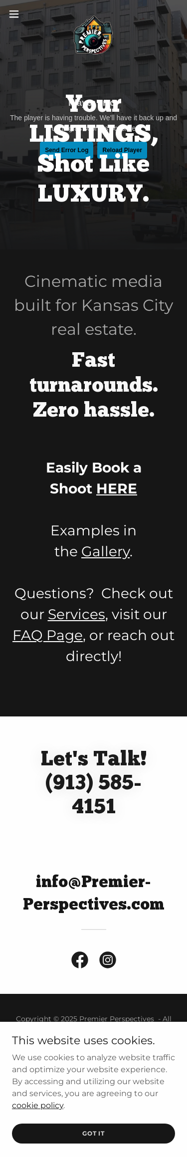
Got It (93, 1133)
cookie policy (37, 1105)
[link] (94, 14)
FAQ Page (47, 635)
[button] (17, 14)
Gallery (105, 551)
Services (76, 614)
